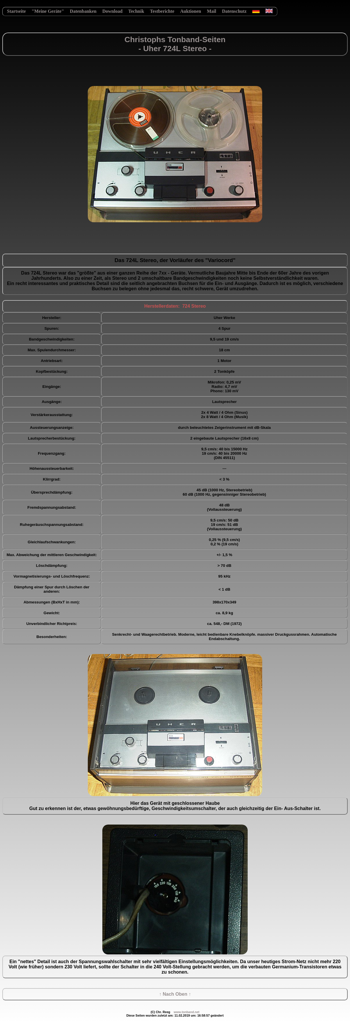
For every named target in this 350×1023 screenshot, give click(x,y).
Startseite (16, 11)
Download (112, 11)
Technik (136, 11)
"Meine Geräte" (48, 11)
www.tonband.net (186, 1012)
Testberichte (162, 11)
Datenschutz (234, 11)
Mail (211, 11)
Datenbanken (83, 11)
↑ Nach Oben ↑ (175, 994)
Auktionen (190, 11)
